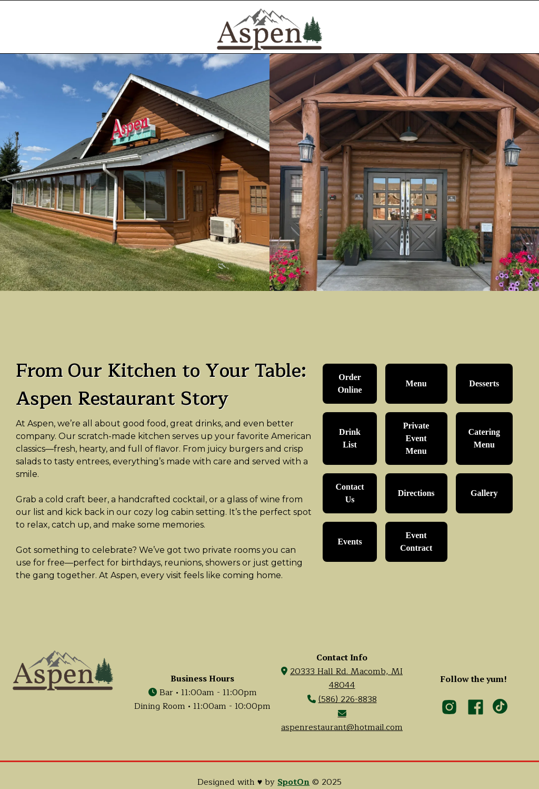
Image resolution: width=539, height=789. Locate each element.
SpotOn (293, 782)
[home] (269, 29)
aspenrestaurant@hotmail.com (342, 721)
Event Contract (416, 541)
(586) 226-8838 (347, 699)
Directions (416, 493)
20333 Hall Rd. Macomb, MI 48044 (346, 678)
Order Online (349, 383)
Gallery (484, 493)
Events (349, 541)
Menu (416, 383)
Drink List (350, 438)
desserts (484, 383)
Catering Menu (484, 438)
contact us (349, 493)
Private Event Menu (416, 438)
